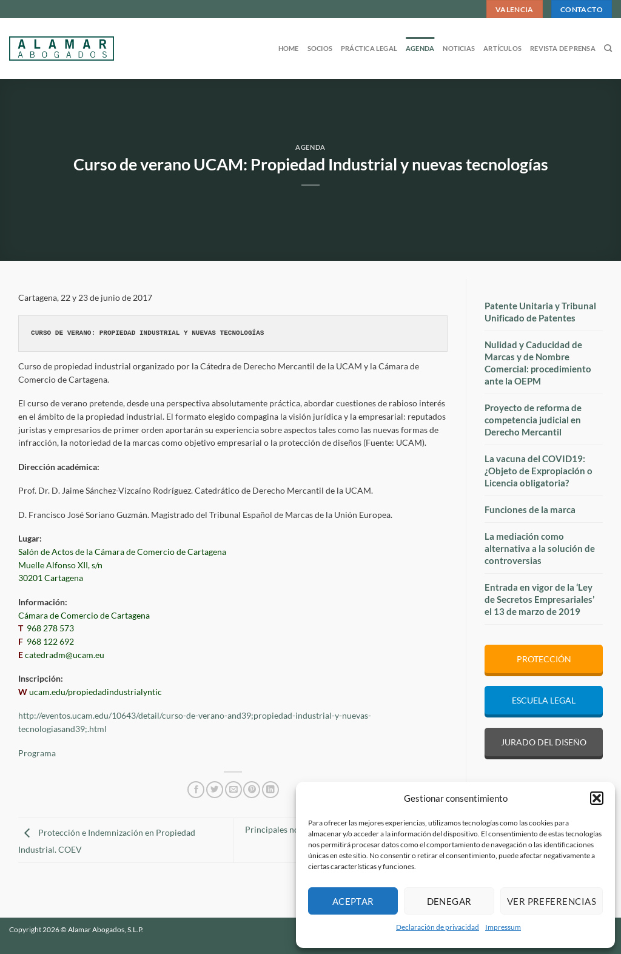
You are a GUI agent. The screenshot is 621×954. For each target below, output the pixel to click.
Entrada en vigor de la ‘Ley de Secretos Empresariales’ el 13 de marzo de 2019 (539, 599)
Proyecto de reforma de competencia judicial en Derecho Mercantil (533, 419)
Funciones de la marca (530, 509)
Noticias (459, 48)
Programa (37, 753)
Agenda (420, 48)
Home (288, 48)
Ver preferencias (551, 901)
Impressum (503, 927)
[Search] (608, 48)
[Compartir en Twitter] (214, 790)
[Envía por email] (233, 790)
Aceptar (353, 901)
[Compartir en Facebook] (195, 790)
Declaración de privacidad (437, 927)
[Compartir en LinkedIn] (270, 790)
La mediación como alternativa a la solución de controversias (540, 548)
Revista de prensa (563, 48)
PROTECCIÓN (544, 659)
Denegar (449, 901)
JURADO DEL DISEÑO (543, 742)
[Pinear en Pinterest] (251, 790)
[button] (597, 798)
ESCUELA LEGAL (544, 700)
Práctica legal (369, 48)
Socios (319, 48)
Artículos (502, 48)
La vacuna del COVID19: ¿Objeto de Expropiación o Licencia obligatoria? (538, 470)
